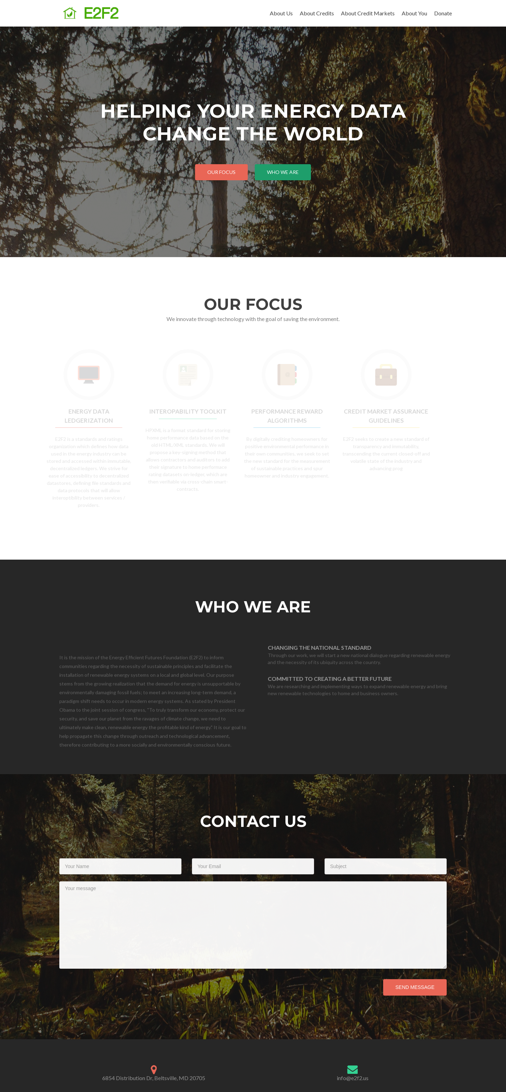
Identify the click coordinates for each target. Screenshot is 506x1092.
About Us (281, 13)
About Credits (317, 13)
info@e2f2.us (353, 1078)
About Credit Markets (368, 13)
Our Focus (221, 172)
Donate (443, 13)
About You (414, 13)
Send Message (414, 987)
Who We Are (283, 172)
